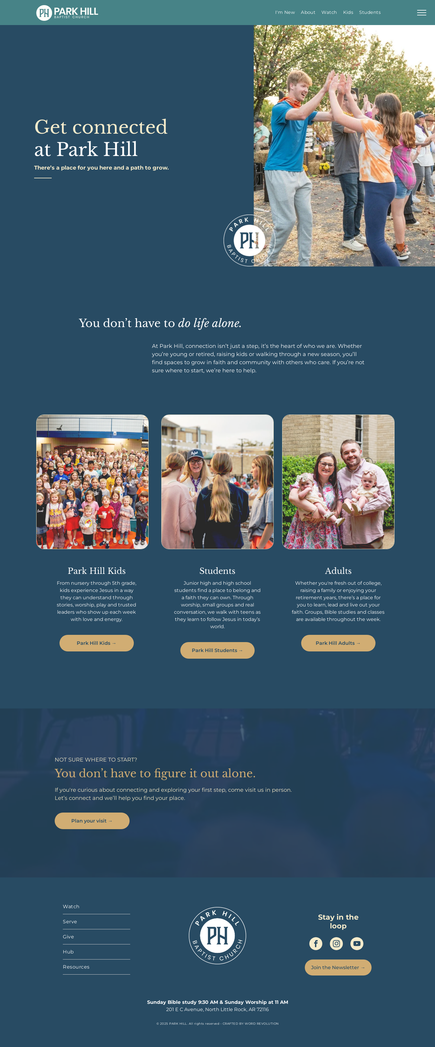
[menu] (422, 13)
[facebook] (315, 944)
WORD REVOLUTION (262, 1024)
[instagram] (336, 944)
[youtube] (356, 944)
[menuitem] (285, 12)
